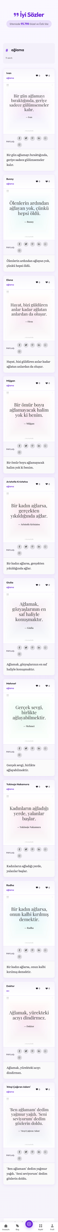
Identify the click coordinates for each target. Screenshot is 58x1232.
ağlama (10, 78)
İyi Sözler (29, 14)
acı (7, 990)
